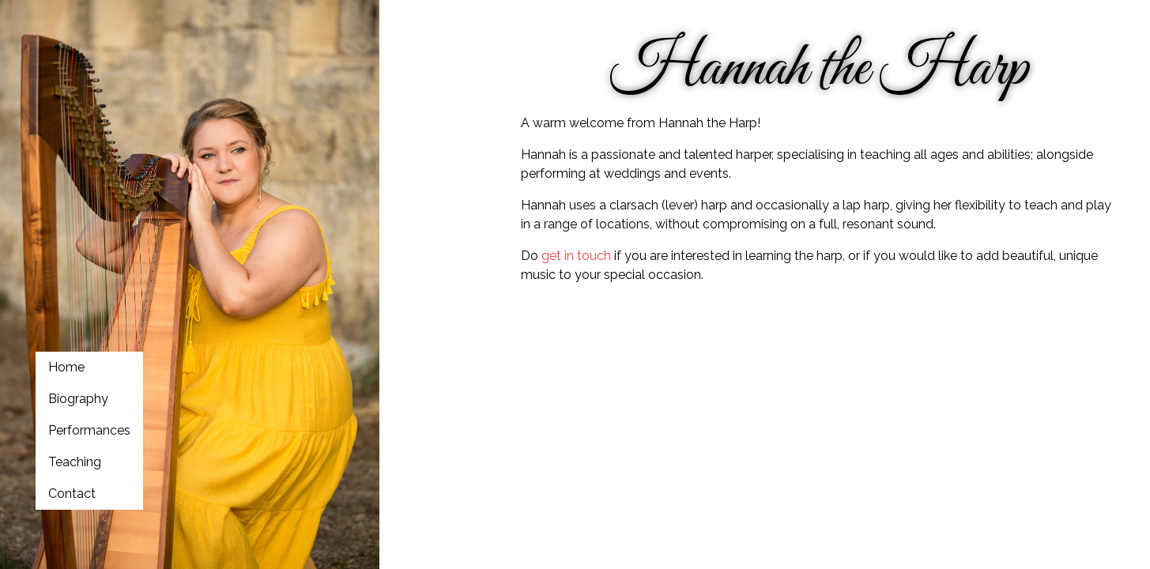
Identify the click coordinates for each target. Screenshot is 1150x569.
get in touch (576, 255)
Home (66, 367)
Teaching (74, 461)
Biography (78, 398)
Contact (72, 493)
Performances (89, 430)
